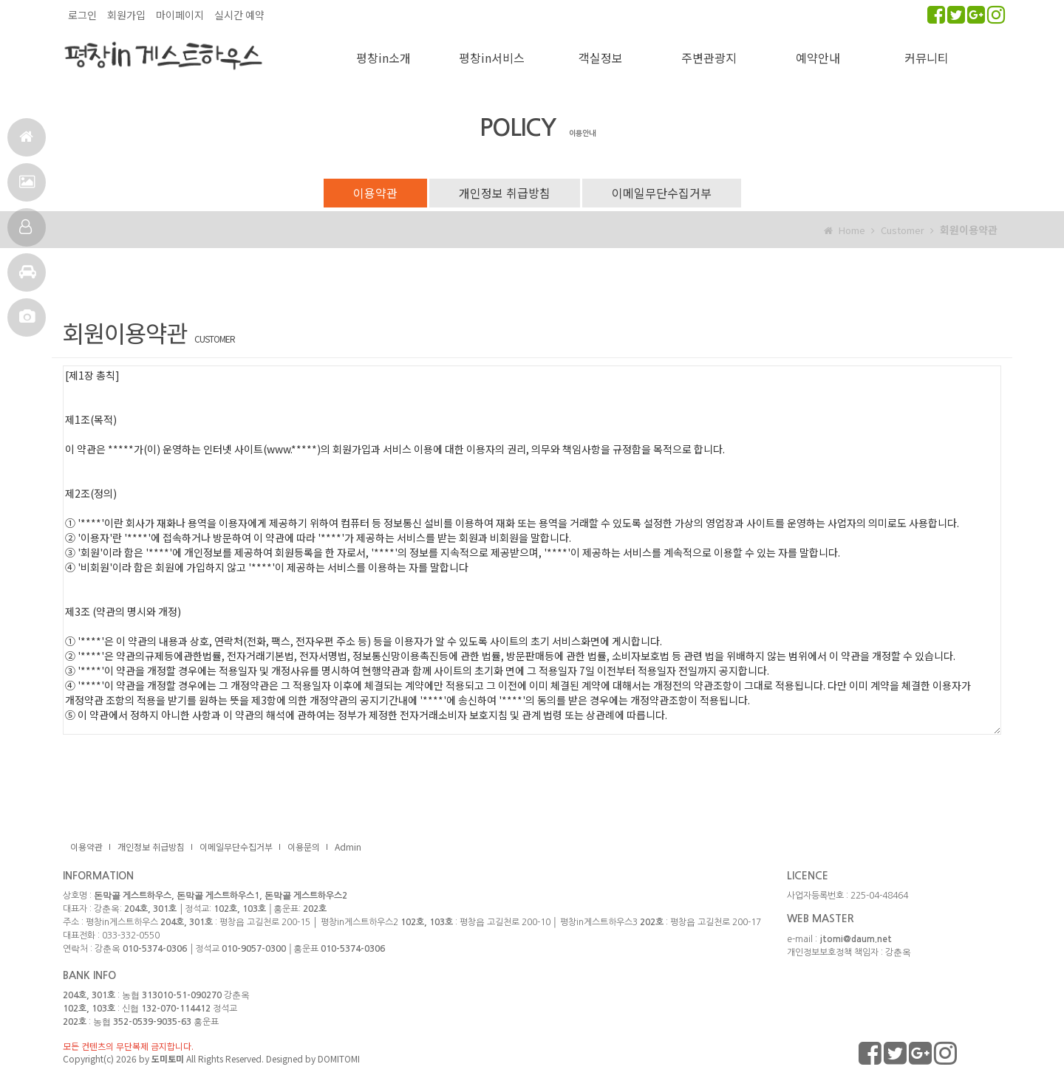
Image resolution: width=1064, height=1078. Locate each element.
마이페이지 (180, 14)
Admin (348, 846)
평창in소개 (383, 57)
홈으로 (26, 143)
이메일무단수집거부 (662, 193)
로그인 (82, 14)
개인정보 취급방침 (504, 193)
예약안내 (818, 57)
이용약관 (375, 193)
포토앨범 (27, 323)
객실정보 (25, 233)
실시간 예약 (239, 14)
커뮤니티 (926, 57)
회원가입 (126, 14)
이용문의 (303, 846)
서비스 (27, 188)
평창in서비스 (492, 57)
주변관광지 (709, 57)
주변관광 (27, 278)
